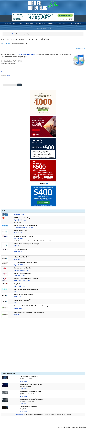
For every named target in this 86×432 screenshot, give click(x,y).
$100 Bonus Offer (19, 275)
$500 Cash (17, 246)
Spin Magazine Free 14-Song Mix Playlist (25, 39)
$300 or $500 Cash (20, 286)
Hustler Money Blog (43, 5)
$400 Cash (17, 259)
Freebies (8, 75)
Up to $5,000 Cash (20, 220)
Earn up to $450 (19, 238)
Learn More (23, 381)
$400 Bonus (18, 251)
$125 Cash (17, 296)
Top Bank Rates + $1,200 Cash (23, 227)
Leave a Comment (80, 48)
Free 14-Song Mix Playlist (27, 54)
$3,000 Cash (18, 233)
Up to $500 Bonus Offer (21, 270)
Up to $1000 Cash (19, 265)
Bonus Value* (20, 414)
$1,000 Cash (18, 308)
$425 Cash (17, 291)
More (2, 72)
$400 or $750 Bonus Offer (22, 281)
